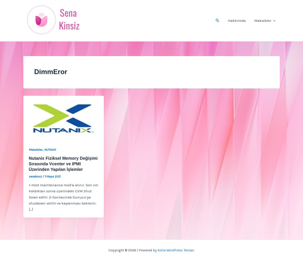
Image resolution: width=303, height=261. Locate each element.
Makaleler (265, 20)
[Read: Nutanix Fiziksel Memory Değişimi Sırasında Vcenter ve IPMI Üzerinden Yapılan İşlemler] (63, 118)
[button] (220, 20)
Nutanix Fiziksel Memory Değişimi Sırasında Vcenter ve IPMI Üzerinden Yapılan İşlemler (63, 164)
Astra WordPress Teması (175, 250)
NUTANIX (50, 150)
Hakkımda (239, 20)
